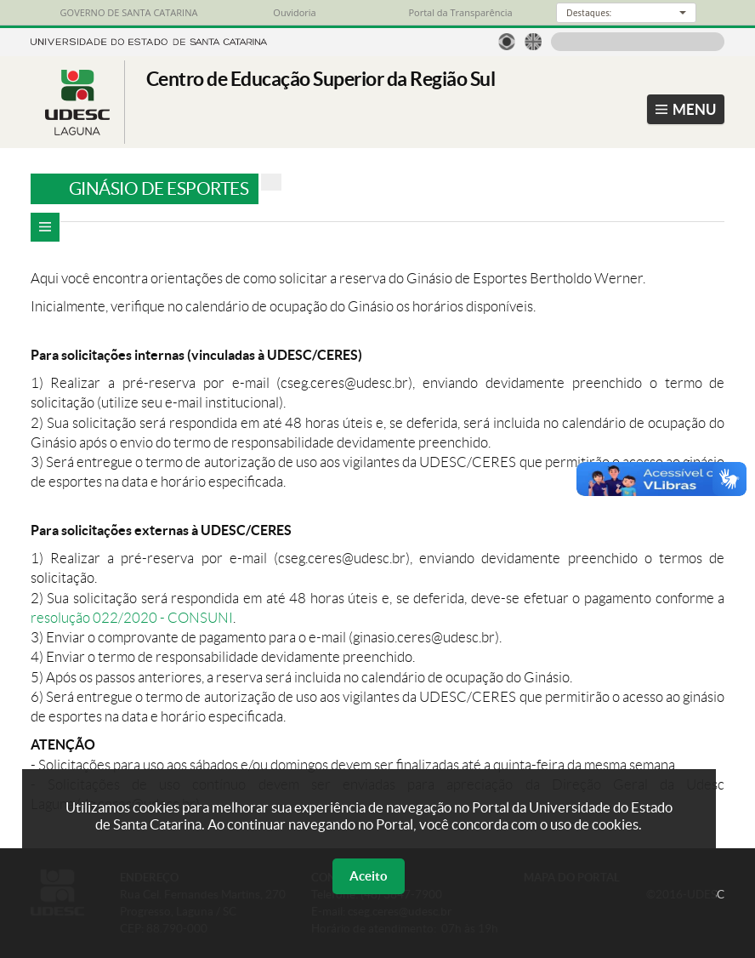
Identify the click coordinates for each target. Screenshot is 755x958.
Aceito (368, 876)
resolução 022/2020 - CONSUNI (132, 617)
